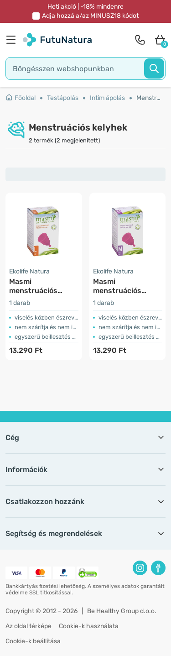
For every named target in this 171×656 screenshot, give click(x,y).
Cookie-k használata (89, 626)
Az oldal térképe (28, 626)
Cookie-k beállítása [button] (33, 641)
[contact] (140, 39)
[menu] (13, 40)
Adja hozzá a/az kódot (90, 16)
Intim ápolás (107, 98)
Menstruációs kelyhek (148, 98)
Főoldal (20, 98)
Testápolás (62, 98)
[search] (85, 68)
